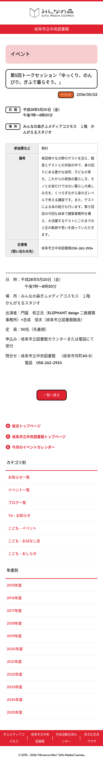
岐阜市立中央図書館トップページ (39, 436)
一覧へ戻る (51, 395)
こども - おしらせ (22, 553)
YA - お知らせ (19, 515)
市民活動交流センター (66, 738)
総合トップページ (26, 426)
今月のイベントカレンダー (33, 447)
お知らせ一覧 (19, 477)
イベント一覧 (19, 490)
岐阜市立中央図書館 (51, 28)
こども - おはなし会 (24, 541)
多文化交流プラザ (91, 738)
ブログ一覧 (17, 502)
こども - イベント (22, 528)
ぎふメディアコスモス (13, 738)
